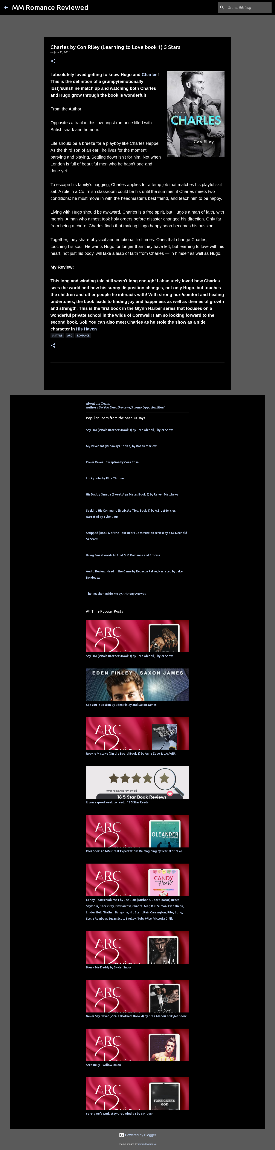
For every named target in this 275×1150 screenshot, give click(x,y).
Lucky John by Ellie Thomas (105, 478)
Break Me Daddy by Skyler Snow (108, 967)
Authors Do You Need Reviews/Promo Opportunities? (125, 407)
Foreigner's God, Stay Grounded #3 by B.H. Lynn (119, 1113)
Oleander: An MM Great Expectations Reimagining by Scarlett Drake (134, 851)
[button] (53, 61)
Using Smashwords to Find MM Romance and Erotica (123, 555)
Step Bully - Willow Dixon (103, 1065)
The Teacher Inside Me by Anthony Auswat (116, 593)
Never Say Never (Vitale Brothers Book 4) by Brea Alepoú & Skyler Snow (136, 1016)
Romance (83, 335)
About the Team (98, 403)
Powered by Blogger (137, 1135)
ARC (69, 335)
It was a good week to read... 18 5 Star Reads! (117, 802)
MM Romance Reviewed (50, 7)
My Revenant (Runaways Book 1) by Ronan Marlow (121, 446)
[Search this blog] (249, 7)
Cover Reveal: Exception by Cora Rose (112, 462)
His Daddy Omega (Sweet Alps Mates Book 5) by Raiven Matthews (132, 494)
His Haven (86, 329)
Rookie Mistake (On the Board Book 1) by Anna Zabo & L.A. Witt (131, 753)
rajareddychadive (147, 1144)
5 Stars (57, 335)
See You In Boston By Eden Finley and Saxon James (121, 705)
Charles (149, 74)
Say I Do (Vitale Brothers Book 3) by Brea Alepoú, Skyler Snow (129, 430)
